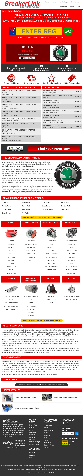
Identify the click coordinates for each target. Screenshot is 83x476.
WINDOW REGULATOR (51, 266)
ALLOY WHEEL (31, 247)
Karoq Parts (46, 206)
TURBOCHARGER (71, 270)
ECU (51, 244)
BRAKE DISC (31, 254)
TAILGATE (11, 260)
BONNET (11, 241)
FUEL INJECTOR (72, 250)
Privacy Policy (49, 445)
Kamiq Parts (26, 206)
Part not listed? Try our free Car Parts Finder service (41, 320)
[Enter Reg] (39, 31)
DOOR (11, 250)
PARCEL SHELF (51, 300)
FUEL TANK (71, 257)
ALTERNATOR (51, 241)
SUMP (72, 263)
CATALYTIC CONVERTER (11, 296)
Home (4, 11)
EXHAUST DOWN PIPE (11, 306)
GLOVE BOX (51, 296)
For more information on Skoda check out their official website (41, 385)
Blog (30, 458)
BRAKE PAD (31, 257)
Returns (47, 435)
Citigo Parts (6, 202)
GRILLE (11, 254)
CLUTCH (31, 303)
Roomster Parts (47, 209)
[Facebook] (63, 424)
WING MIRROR (11, 273)
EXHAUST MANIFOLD (11, 309)
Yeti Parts (25, 213)
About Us (32, 452)
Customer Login (75, 2)
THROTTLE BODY (71, 266)
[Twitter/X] (67, 424)
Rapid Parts (26, 209)
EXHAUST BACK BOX (11, 303)
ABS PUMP (31, 241)
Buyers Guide (49, 430)
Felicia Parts (6, 206)
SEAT (51, 303)
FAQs (46, 427)
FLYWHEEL (31, 312)
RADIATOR (71, 260)
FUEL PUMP (71, 254)
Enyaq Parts (46, 202)
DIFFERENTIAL (31, 306)
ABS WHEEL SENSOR (31, 244)
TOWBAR (11, 263)
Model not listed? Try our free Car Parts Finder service (41, 217)
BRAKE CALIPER (31, 250)
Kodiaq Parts (66, 206)
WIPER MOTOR (51, 270)
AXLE (31, 300)
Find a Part (63, 6)
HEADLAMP (51, 250)
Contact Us (48, 425)
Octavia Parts (7, 209)
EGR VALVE (71, 244)
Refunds (47, 438)
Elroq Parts (26, 202)
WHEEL (31, 260)
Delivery (47, 433)
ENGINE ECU (51, 247)
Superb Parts (6, 213)
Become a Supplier (50, 2)
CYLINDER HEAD (71, 241)
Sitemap (47, 447)
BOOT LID (11, 244)
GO (67, 31)
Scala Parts (65, 209)
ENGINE (71, 247)
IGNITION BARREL (51, 257)
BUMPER (11, 247)
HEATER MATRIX (51, 254)
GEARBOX (31, 316)
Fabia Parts (65, 202)
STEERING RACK (71, 300)
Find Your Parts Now (54, 148)
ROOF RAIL (11, 257)
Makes (72, 6)
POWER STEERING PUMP (72, 296)
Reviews (32, 455)
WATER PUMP (71, 273)
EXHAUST (11, 300)
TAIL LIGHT (51, 263)
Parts (78, 6)
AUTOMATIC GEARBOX (31, 296)
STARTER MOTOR (51, 260)
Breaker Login (64, 2)
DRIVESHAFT (31, 309)
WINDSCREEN (11, 266)
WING (11, 270)
